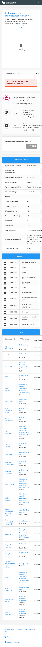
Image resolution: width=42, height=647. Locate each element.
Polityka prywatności (12, 642)
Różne (7, 578)
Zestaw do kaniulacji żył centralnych (9, 522)
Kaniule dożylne (9, 484)
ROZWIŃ (21, 24)
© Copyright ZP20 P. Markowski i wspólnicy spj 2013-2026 (20, 631)
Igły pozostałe (9, 534)
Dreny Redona (9, 402)
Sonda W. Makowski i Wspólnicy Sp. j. (24, 365)
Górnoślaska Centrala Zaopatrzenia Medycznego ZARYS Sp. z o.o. (24, 483)
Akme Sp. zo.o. (23, 521)
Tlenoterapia (8, 454)
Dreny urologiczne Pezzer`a (8, 410)
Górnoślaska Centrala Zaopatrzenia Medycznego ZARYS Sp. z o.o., (24, 389)
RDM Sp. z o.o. (23, 564)
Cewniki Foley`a (9, 367)
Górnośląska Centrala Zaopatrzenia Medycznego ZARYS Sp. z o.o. (24, 533)
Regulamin (9, 637)
